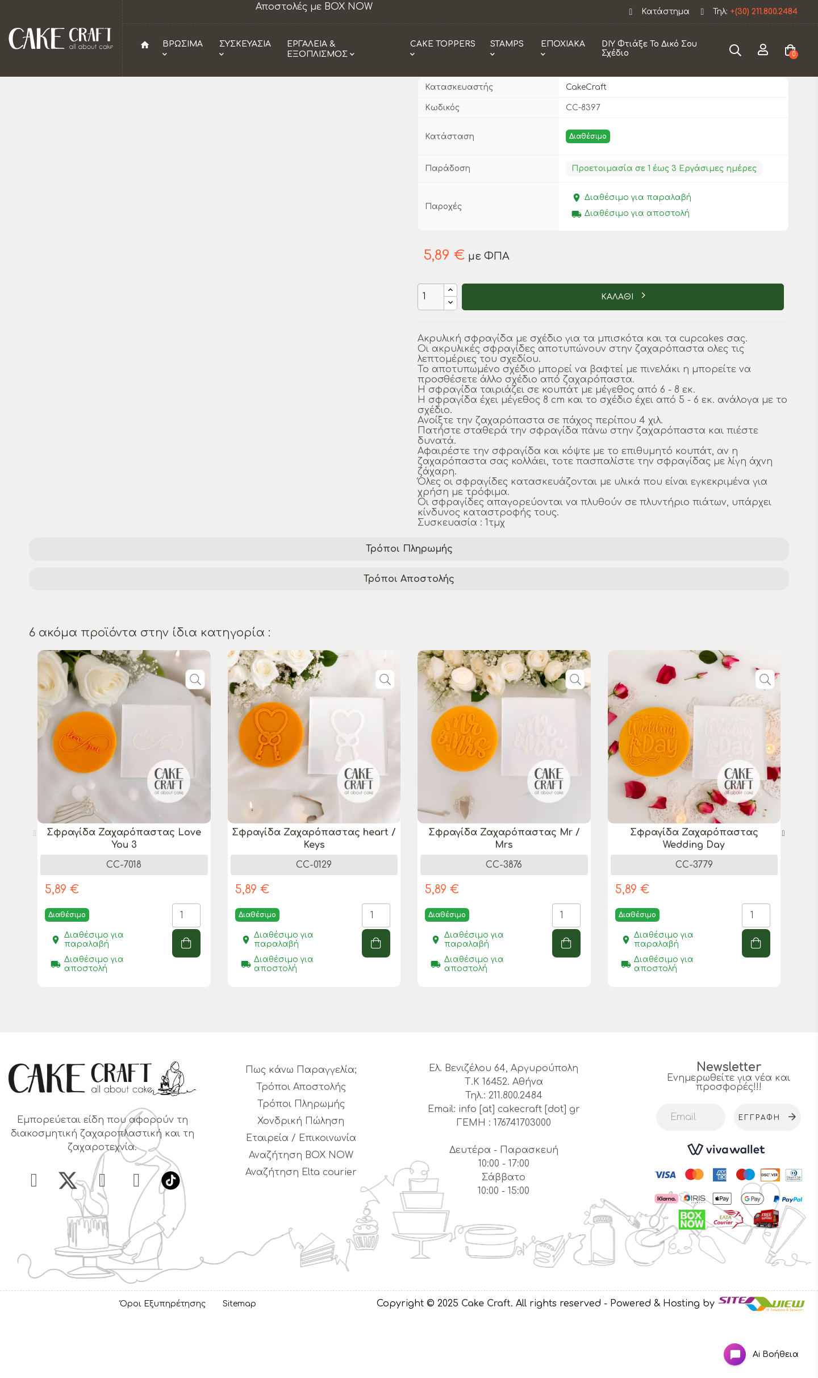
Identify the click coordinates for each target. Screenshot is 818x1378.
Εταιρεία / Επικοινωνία (301, 1196)
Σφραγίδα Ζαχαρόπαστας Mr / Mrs (504, 896)
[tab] (409, 607)
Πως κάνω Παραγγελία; (301, 1128)
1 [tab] (403, 1070)
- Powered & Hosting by (660, 1361)
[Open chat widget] (753, 1346)
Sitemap (239, 1362)
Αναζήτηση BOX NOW (301, 1213)
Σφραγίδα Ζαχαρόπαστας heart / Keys (314, 896)
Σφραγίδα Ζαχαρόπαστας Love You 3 (124, 896)
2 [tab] (414, 1070)
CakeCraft (586, 145)
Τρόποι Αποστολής (409, 637)
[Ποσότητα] (431, 355)
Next (783, 891)
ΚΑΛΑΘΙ (618, 355)
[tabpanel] (124, 885)
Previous (34, 891)
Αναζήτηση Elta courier (301, 1230)
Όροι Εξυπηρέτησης (163, 1362)
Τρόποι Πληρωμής (409, 607)
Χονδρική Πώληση (300, 1179)
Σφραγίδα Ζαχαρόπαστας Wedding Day (694, 896)
